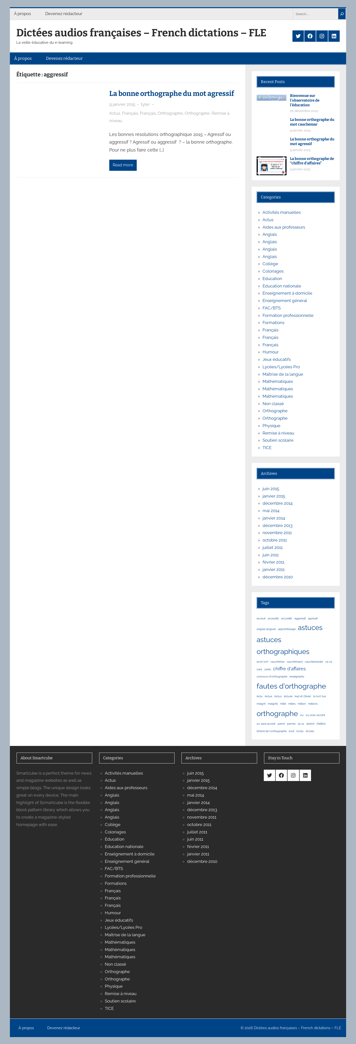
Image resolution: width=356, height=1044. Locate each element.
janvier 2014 (274, 518)
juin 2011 (271, 554)
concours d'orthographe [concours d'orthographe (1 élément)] (272, 676)
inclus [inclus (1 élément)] (278, 696)
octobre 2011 (275, 540)
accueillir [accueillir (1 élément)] (286, 618)
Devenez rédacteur (63, 13)
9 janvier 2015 (122, 104)
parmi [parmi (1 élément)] (281, 723)
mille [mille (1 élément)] (283, 703)
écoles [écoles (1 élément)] (310, 731)
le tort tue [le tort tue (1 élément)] (319, 696)
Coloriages (273, 271)
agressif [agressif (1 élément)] (313, 618)
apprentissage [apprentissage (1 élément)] (287, 629)
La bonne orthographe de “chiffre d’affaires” (312, 161)
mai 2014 (271, 510)
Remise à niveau (278, 433)
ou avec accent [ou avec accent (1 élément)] (315, 715)
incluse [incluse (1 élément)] (288, 696)
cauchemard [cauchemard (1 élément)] (295, 661)
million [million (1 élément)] (302, 703)
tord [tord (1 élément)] (291, 731)
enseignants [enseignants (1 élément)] (296, 676)
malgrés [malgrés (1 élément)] (273, 703)
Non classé (273, 403)
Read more (123, 165)
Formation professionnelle (288, 315)
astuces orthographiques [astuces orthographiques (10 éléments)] (283, 646)
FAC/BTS (272, 307)
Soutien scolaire (278, 440)
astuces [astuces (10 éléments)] (310, 627)
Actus (114, 113)
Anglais (270, 234)
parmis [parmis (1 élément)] (291, 723)
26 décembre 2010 (304, 111)
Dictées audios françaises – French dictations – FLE (141, 33)
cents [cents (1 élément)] (267, 669)
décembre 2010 (278, 576)
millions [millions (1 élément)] (312, 703)
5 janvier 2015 (300, 169)
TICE (267, 447)
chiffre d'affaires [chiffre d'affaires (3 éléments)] (289, 668)
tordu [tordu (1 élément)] (300, 731)
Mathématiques (278, 381)
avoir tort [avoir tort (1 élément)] (262, 661)
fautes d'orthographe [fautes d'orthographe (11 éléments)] (291, 686)
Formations (273, 322)
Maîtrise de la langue (283, 374)
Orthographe (170, 113)
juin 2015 (271, 488)
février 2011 (273, 562)
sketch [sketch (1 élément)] (310, 723)
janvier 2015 (274, 496)
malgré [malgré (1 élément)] (261, 703)
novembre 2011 (277, 532)
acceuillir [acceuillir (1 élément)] (273, 618)
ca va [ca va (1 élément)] (328, 661)
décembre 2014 (277, 503)
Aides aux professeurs (284, 227)
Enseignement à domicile (287, 293)
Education (272, 278)
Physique (271, 425)
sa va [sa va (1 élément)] (301, 723)
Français (130, 113)
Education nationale (282, 285)
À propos (22, 13)
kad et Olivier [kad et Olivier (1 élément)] (303, 696)
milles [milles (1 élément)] (291, 703)
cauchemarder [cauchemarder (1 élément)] (314, 661)
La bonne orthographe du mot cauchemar (312, 122)
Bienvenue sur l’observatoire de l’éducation (304, 100)
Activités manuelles (282, 212)
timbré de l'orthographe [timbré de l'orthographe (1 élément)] (272, 731)
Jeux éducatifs (277, 359)
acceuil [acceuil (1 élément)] (261, 618)
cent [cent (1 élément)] (259, 669)
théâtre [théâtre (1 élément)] (321, 723)
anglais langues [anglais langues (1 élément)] (266, 629)
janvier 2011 (274, 569)
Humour (271, 351)
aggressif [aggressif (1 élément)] (300, 618)
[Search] (342, 13)
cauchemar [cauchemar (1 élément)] (277, 661)
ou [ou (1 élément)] (302, 715)
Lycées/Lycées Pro (281, 366)
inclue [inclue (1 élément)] (268, 696)
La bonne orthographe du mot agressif (171, 93)
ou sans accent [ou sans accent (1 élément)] (266, 723)
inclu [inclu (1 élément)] (260, 696)
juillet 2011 (273, 547)
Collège (270, 263)
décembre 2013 (277, 525)
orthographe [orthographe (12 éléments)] (277, 713)
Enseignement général (285, 300)
